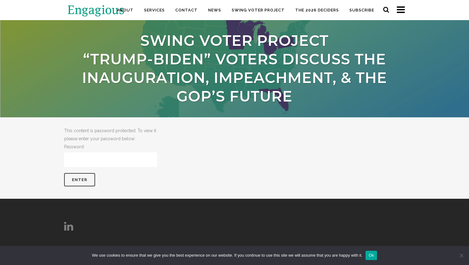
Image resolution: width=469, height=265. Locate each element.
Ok (371, 255)
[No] (461, 255)
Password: (110, 155)
